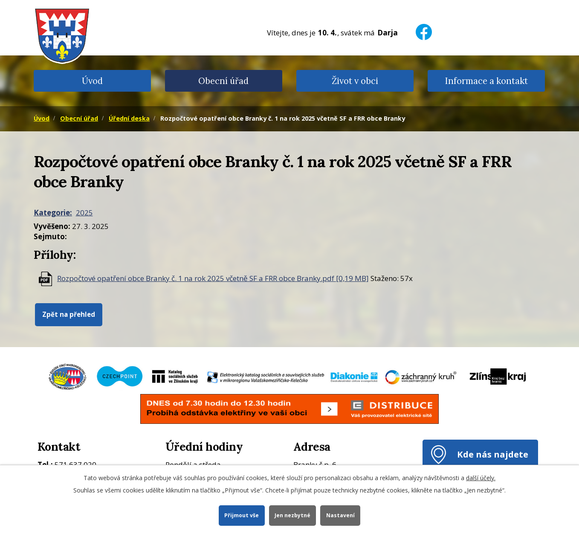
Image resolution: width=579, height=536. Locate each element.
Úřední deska (129, 118)
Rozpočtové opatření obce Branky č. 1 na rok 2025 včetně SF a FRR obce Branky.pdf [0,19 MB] (213, 278)
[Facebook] (424, 27)
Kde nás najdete (492, 454)
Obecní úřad (223, 81)
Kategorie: (53, 212)
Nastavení (341, 515)
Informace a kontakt (486, 81)
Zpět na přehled (68, 314)
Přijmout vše (241, 515)
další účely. (480, 477)
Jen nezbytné (292, 515)
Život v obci (355, 81)
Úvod (92, 81)
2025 (84, 212)
